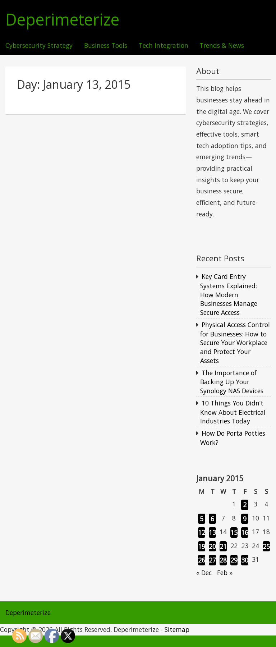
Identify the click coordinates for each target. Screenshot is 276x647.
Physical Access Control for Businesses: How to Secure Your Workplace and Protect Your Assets (235, 342)
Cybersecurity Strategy (39, 46)
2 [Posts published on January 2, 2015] (245, 504)
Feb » (225, 572)
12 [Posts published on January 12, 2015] (201, 532)
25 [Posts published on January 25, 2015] (266, 546)
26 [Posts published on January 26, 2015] (201, 560)
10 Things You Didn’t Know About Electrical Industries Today (233, 412)
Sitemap (177, 629)
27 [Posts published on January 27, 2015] (212, 560)
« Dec (204, 572)
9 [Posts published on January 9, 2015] (245, 518)
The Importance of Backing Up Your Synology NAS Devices (231, 381)
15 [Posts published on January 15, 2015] (234, 532)
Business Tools (105, 46)
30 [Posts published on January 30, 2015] (244, 560)
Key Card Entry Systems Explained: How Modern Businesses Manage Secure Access (228, 294)
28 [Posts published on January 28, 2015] (223, 560)
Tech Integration (163, 46)
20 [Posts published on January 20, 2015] (212, 546)
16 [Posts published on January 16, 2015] (244, 532)
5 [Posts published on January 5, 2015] (201, 518)
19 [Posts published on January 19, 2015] (201, 546)
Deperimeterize (62, 20)
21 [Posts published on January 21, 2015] (223, 546)
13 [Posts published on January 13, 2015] (212, 532)
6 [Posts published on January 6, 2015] (212, 518)
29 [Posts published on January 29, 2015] (234, 560)
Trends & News (221, 46)
